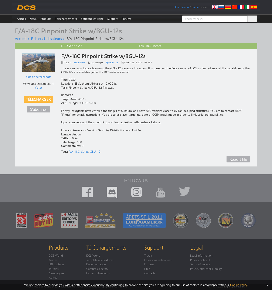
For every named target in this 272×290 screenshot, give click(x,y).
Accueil (21, 19)
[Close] (267, 285)
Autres (53, 277)
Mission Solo (78, 62)
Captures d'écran (97, 268)
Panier (196, 7)
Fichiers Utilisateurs (46, 38)
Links (147, 268)
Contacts (149, 273)
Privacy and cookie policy (206, 268)
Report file (238, 159)
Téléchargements (66, 19)
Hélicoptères (56, 264)
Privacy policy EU (200, 260)
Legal (196, 247)
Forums (126, 19)
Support (112, 19)
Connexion (182, 7)
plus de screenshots (38, 77)
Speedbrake (112, 62)
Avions (53, 260)
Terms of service (200, 264)
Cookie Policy (238, 285)
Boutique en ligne (92, 19)
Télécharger (38, 99)
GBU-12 (95, 151)
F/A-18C (74, 151)
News (33, 19)
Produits (45, 19)
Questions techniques (157, 260)
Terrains (53, 268)
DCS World (56, 255)
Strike (84, 151)
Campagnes (56, 273)
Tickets (148, 255)
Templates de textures (99, 260)
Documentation (96, 264)
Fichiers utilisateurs (98, 273)
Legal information (201, 255)
